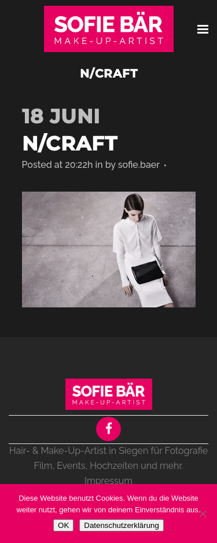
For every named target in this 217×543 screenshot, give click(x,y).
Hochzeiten (114, 465)
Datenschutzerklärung (121, 525)
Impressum (108, 480)
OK (63, 525)
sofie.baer (139, 164)
